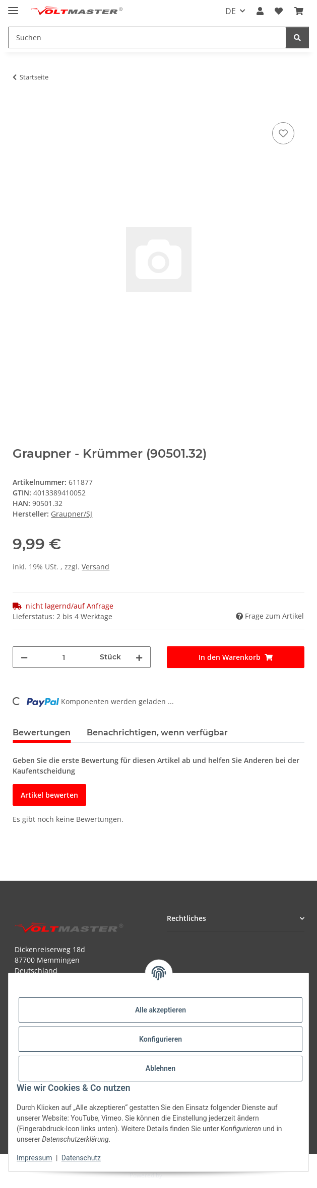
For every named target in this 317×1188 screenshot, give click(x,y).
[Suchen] (297, 37)
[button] (260, 11)
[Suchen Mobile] (147, 37)
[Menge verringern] (24, 657)
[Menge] (63, 657)
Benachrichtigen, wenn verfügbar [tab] (157, 732)
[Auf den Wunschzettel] (283, 133)
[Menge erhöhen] (139, 657)
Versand (95, 566)
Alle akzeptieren (160, 1010)
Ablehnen (160, 1068)
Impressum (34, 1158)
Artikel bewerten (49, 795)
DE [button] (230, 11)
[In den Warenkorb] (21, 108)
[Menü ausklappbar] (13, 6)
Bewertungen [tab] (42, 732)
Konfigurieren (160, 1039)
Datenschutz (81, 1158)
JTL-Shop (176, 1175)
